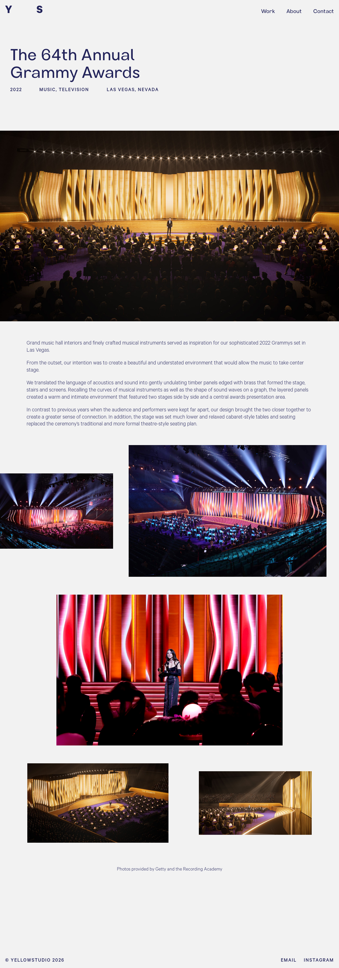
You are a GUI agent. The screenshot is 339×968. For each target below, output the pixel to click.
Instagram (319, 960)
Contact (323, 10)
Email (289, 960)
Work (268, 10)
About (294, 10)
